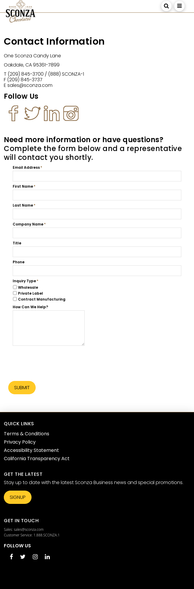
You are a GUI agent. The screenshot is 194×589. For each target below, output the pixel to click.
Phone (18, 262)
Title (17, 243)
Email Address (26, 167)
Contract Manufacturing (41, 299)
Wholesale (28, 287)
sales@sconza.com (29, 529)
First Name (23, 186)
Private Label (30, 293)
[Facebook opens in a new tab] (11, 557)
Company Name (28, 224)
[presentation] (57, 359)
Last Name (23, 205)
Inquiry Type (24, 281)
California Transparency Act (37, 458)
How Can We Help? (30, 306)
